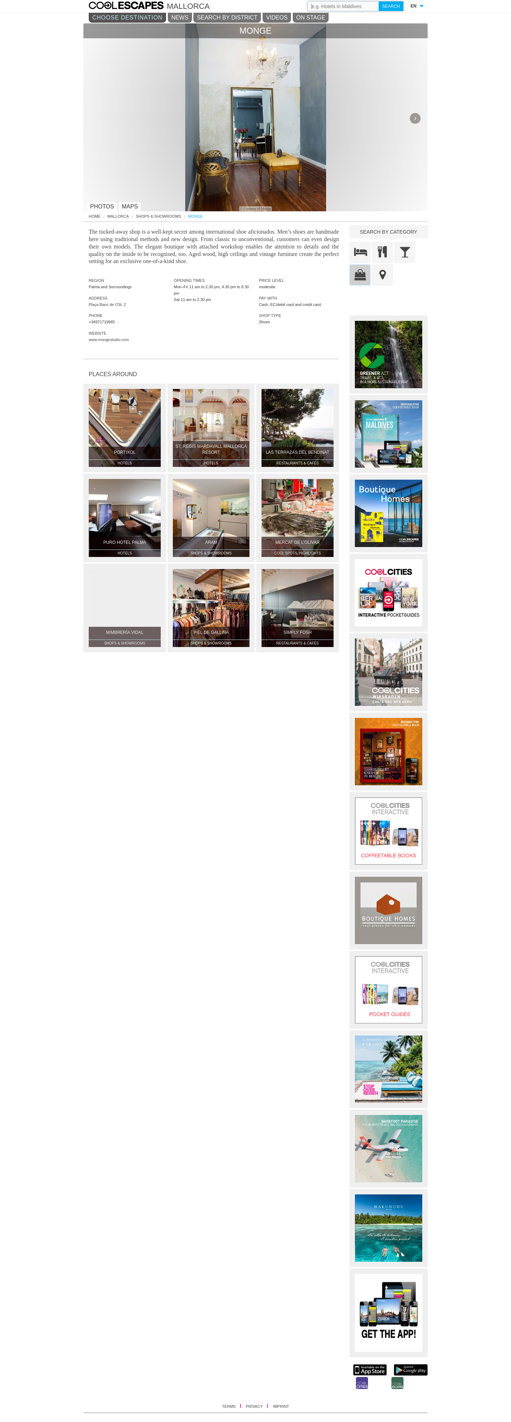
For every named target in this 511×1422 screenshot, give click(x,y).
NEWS (179, 18)
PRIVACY (255, 1406)
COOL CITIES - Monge (133, 6)
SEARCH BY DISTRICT (227, 18)
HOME (94, 216)
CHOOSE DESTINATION (127, 18)
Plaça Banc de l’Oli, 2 (107, 304)
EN (414, 6)
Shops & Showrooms (158, 216)
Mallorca (118, 216)
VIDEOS (276, 18)
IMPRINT (281, 1406)
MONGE (195, 216)
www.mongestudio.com (109, 340)
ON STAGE (310, 18)
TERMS (229, 1406)
